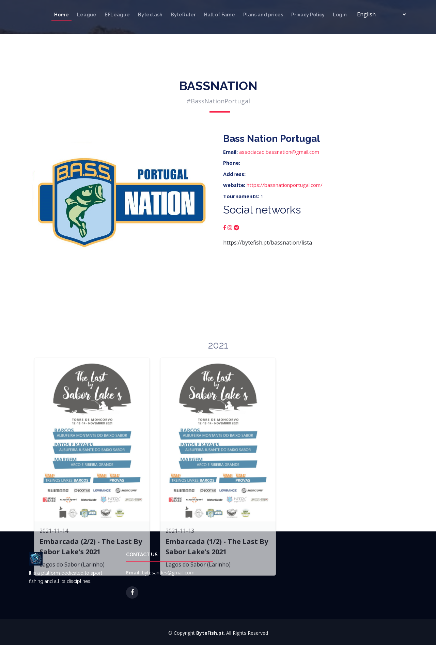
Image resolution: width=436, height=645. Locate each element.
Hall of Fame (219, 14)
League (86, 14)
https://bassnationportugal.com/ (285, 184)
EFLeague (117, 14)
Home (61, 14)
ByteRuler (183, 14)
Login (340, 14)
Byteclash (150, 14)
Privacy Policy (308, 14)
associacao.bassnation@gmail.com (279, 151)
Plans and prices (263, 14)
